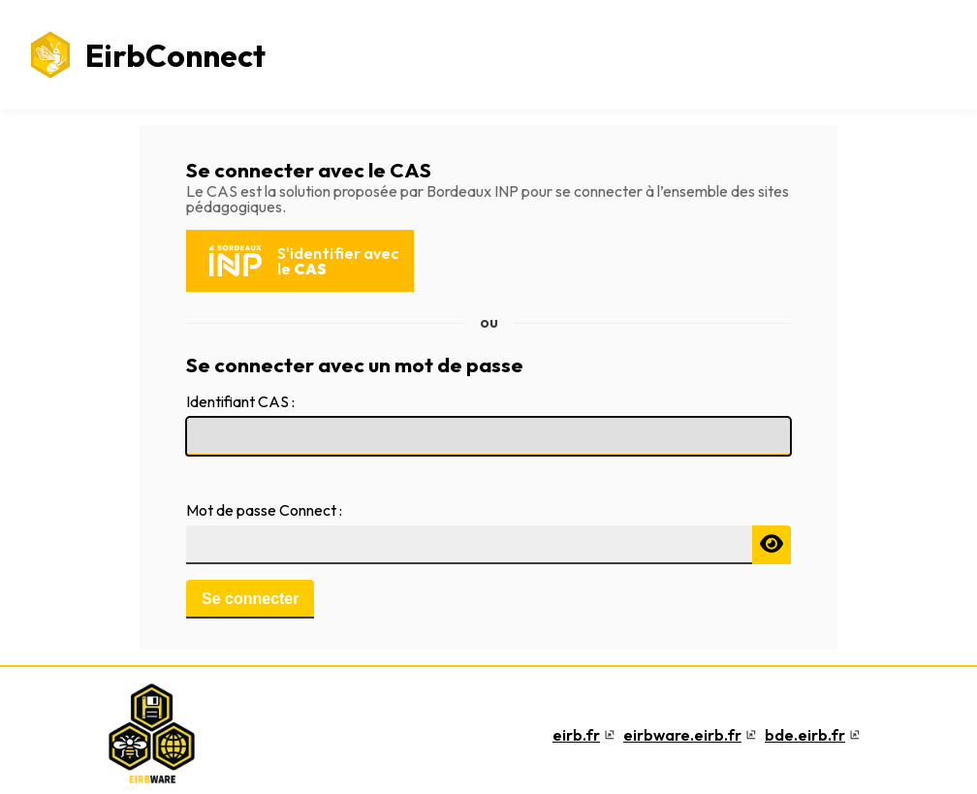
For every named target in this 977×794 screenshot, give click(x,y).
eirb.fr (576, 735)
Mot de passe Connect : (264, 510)
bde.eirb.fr (805, 735)
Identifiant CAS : (240, 401)
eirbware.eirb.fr (682, 735)
